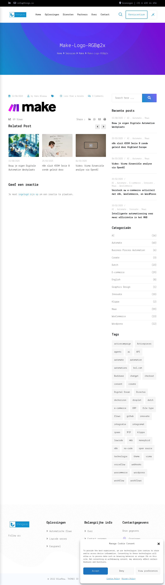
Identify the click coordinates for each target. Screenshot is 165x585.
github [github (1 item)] (130, 416)
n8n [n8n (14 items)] (116, 448)
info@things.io (25, 3)
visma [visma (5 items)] (149, 456)
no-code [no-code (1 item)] (128, 448)
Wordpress (117, 324)
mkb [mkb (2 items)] (131, 440)
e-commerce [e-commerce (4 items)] (120, 408)
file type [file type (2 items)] (148, 408)
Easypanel (55, 546)
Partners (82, 14)
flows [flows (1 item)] (117, 416)
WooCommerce (126, 186)
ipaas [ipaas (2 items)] (117, 432)
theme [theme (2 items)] (137, 456)
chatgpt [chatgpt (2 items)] (134, 376)
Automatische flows (60, 531)
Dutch (115, 265)
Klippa (115, 302)
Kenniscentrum (136, 14)
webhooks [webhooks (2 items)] (136, 464)
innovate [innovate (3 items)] (144, 416)
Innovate (148, 183)
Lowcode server (58, 539)
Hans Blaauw (40, 96)
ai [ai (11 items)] (129, 352)
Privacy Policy (129, 579)
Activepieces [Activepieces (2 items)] (144, 344)
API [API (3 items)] (138, 352)
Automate (137, 118)
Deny (121, 571)
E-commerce (135, 183)
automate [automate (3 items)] (119, 360)
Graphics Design (121, 287)
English (116, 279)
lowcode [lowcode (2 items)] (118, 440)
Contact (105, 14)
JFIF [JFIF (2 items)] (129, 432)
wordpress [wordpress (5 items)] (139, 473)
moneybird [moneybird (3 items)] (144, 440)
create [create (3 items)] (132, 384)
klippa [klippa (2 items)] (141, 432)
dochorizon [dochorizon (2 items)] (120, 400)
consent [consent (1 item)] (118, 384)
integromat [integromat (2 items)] (138, 424)
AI (128, 118)
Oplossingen (52, 14)
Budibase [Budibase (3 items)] (119, 376)
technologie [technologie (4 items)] (120, 456)
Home (38, 14)
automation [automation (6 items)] (136, 360)
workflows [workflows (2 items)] (136, 481)
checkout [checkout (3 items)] (149, 376)
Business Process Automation (128, 250)
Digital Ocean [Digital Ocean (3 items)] (122, 392)
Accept (95, 571)
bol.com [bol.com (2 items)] (137, 368)
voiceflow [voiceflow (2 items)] (119, 464)
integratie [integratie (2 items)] (120, 424)
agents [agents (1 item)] (117, 352)
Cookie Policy (113, 579)
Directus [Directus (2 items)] (141, 392)
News (147, 118)
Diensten (68, 14)
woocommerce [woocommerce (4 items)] (120, 473)
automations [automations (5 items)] (120, 368)
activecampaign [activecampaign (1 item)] (122, 344)
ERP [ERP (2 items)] (134, 408)
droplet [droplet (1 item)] (137, 400)
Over (94, 14)
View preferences (148, 571)
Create (115, 258)
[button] (158, 543)
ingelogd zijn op (28, 194)
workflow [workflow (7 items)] (119, 481)
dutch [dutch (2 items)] (150, 400)
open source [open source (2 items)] (145, 448)
